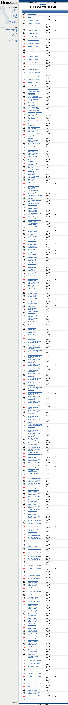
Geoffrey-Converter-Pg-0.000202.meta (34, 503)
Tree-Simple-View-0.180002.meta (32, 296)
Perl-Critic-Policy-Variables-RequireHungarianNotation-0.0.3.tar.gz (35, 379)
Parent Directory (32, 14)
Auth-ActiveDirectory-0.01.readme (33, 177)
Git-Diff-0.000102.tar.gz (34, 666)
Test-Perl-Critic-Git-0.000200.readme (33, 650)
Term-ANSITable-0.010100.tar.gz (32, 273)
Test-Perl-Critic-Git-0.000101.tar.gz (33, 608)
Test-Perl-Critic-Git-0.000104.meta (33, 634)
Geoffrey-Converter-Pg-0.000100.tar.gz (34, 456)
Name (29, 11)
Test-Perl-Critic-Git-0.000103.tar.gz (33, 627)
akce (46, 2)
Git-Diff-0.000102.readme (34, 660)
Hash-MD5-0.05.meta (33, 59)
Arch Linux (14, 9)
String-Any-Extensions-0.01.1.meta (34, 131)
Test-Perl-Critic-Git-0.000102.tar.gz (33, 617)
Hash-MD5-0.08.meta (33, 85)
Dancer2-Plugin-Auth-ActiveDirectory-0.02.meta (35, 108)
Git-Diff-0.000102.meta (34, 663)
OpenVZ (14, 35)
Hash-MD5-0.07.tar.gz (33, 82)
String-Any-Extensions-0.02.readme (34, 144)
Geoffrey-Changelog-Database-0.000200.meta (34, 474)
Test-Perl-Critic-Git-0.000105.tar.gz (33, 647)
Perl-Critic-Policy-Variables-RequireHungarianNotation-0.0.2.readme (35, 356)
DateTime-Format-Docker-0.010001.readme (34, 207)
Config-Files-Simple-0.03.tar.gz (33, 319)
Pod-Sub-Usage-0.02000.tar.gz (32, 332)
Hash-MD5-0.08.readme (34, 69)
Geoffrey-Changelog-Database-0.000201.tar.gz (35, 538)
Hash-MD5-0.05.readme (34, 62)
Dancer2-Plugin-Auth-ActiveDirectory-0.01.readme (33, 93)
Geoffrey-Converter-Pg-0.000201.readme (34, 490)
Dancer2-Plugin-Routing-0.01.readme (34, 173)
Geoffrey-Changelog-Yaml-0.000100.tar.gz (34, 487)
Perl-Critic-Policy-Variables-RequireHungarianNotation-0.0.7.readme (35, 426)
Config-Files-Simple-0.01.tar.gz (33, 141)
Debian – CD (13, 11)
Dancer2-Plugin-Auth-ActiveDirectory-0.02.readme (33, 104)
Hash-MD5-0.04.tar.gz (33, 56)
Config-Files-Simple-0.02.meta (33, 160)
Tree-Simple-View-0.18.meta (32, 234)
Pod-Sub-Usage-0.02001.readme (32, 325)
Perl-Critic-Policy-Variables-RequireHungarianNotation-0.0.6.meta (35, 416)
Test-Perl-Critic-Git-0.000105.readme (33, 640)
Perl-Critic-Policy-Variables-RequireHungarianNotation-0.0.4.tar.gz (35, 393)
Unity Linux (14, 25)
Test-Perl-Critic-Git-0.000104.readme (33, 631)
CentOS (15, 10)
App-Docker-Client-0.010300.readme (33, 211)
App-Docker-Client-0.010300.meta (33, 276)
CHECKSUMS (31, 699)
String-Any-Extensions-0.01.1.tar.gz (34, 134)
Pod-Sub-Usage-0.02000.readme (32, 322)
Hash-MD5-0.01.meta (33, 20)
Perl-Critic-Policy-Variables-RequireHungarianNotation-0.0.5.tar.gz (35, 407)
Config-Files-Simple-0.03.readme (33, 312)
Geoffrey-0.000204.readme (35, 562)
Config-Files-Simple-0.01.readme (33, 114)
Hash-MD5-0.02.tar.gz (33, 36)
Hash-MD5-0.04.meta (33, 49)
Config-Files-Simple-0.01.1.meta (33, 154)
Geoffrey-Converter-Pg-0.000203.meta (34, 513)
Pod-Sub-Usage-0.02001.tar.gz (32, 338)
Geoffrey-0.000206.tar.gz (34, 686)
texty (35, 2)
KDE (15, 42)
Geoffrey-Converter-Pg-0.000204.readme (34, 689)
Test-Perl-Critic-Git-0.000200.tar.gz (33, 657)
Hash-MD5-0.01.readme (34, 23)
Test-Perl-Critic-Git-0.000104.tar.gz (33, 637)
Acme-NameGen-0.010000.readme (32, 247)
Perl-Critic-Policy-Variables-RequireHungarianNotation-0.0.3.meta (35, 375)
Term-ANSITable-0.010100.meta (32, 270)
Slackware (14, 22)
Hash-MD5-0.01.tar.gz (33, 26)
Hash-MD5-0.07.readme (34, 79)
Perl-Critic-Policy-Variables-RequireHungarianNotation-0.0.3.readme (35, 370)
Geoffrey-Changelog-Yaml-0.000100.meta (34, 484)
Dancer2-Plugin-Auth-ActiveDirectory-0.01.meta (35, 97)
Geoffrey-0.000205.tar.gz (34, 676)
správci (9, 704)
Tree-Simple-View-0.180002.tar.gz (32, 299)
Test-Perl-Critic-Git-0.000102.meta (33, 614)
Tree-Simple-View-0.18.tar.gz (32, 237)
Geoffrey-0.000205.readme (35, 670)
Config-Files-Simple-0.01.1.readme (33, 147)
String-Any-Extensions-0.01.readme (34, 118)
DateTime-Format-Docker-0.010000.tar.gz (34, 217)
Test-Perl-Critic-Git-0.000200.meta (33, 654)
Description (62, 11)
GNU (15, 41)
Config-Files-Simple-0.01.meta (33, 137)
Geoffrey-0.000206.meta (34, 683)
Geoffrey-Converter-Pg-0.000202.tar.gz (34, 507)
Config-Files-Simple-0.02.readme (33, 150)
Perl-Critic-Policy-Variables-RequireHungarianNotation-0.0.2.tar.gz (35, 366)
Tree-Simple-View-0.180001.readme (32, 230)
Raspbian (14, 19)
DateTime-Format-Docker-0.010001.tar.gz (34, 224)
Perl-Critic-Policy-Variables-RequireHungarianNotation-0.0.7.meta (35, 430)
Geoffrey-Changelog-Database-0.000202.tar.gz (35, 559)
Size (55, 11)
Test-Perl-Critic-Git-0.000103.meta (33, 624)
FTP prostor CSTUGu (11, 29)
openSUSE (14, 17)
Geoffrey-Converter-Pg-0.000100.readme (34, 443)
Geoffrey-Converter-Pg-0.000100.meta (34, 450)
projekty (50, 2)
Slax (15, 23)
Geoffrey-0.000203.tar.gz (34, 552)
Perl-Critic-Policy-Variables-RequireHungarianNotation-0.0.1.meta (35, 347)
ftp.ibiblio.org (13, 33)
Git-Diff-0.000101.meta (34, 594)
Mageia (15, 16)
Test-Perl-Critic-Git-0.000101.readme (33, 598)
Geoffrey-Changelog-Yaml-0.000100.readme (34, 481)
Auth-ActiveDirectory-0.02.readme (33, 283)
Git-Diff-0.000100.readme (34, 572)
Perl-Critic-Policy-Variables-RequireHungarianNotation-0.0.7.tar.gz (35, 435)
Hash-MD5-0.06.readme (34, 72)
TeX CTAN (14, 43)
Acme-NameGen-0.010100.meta (32, 306)
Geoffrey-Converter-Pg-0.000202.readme (34, 500)
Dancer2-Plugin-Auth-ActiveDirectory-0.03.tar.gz (35, 194)
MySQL (15, 34)
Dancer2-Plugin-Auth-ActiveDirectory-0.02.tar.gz (35, 111)
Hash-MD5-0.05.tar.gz (33, 66)
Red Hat (14, 20)
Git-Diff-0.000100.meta (34, 575)
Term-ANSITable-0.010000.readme (32, 256)
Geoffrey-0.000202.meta (34, 523)
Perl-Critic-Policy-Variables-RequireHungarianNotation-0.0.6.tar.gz (35, 421)
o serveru (14, 704)
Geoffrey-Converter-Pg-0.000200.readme (34, 460)
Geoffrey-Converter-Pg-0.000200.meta (34, 463)
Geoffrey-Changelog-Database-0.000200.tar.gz (35, 477)
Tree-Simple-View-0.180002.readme (32, 293)
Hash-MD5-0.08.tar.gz (33, 89)
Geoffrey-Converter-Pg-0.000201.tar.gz (34, 497)
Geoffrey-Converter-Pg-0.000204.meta (34, 693)
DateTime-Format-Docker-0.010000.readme (34, 204)
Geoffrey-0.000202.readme (35, 520)
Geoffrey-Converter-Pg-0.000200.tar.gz (34, 466)
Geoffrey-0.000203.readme (35, 541)
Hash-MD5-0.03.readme (34, 43)
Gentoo (15, 15)
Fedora (15, 14)
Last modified (48, 11)
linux (30, 2)
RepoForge (14, 39)
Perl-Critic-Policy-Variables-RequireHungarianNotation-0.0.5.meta (35, 403)
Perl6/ (29, 17)
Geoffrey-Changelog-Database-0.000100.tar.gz (35, 453)
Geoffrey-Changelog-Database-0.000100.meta (34, 447)
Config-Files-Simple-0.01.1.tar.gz (33, 157)
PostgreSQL (14, 36)
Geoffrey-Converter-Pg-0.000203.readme (34, 510)
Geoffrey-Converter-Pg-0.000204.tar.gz (34, 696)
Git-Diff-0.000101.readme (34, 591)
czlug (55, 2)
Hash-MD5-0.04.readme (34, 53)
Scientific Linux (13, 21)
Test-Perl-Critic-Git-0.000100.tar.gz (33, 588)
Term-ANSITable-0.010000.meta (32, 263)
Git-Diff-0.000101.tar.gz (34, 601)
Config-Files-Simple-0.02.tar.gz (33, 163)
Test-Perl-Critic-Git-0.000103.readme (33, 621)
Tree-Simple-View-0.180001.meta (32, 240)
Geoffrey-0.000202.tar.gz (34, 526)
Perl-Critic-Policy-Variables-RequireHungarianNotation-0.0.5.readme (35, 398)
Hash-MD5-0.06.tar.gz (33, 76)
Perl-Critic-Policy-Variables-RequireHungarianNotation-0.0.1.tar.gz (35, 352)
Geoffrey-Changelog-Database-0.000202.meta (34, 555)
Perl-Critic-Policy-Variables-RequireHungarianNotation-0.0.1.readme (35, 342)
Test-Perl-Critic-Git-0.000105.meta (33, 644)
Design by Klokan (2, 704)
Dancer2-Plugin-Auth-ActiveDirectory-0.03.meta (35, 191)
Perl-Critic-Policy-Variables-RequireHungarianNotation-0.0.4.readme (35, 384)
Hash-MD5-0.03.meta (33, 40)
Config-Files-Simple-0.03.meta (33, 315)
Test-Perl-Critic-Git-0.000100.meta (33, 585)
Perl (16, 32)
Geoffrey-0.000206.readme (35, 680)
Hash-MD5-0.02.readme (34, 33)
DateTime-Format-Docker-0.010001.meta (34, 220)
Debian (15, 13)
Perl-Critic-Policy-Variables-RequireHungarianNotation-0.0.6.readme (35, 412)
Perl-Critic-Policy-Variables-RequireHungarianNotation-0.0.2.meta (35, 361)
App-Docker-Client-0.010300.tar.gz (33, 279)
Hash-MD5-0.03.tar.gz (33, 46)
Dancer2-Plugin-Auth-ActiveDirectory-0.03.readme (33, 187)
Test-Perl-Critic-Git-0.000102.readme (33, 611)
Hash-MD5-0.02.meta (33, 30)
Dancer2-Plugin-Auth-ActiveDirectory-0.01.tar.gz (35, 100)
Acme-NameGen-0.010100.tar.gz (32, 309)
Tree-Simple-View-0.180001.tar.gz (32, 243)
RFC (16, 38)
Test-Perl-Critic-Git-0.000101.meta (33, 604)
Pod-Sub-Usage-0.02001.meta (32, 335)
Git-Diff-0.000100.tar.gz (34, 578)
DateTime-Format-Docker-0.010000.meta (34, 214)
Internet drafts (13, 40)
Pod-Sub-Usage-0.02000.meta (32, 328)
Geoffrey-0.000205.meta (34, 673)
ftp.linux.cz (43, 4)
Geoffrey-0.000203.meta (34, 549)
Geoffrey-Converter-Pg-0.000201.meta (34, 494)
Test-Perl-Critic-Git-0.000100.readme (33, 581)
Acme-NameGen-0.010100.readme (32, 302)
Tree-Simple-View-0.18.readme (32, 227)
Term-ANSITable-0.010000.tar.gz (32, 266)
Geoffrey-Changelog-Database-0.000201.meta (34, 534)
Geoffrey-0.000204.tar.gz (34, 568)
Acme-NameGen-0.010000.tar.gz (32, 253)
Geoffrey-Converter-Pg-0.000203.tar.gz (34, 517)
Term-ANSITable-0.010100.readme (32, 260)
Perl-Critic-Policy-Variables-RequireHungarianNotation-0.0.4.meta (35, 389)
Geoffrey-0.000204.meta (34, 565)
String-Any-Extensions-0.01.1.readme (34, 127)
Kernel (15, 30)
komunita (41, 2)
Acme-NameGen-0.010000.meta (32, 250)
